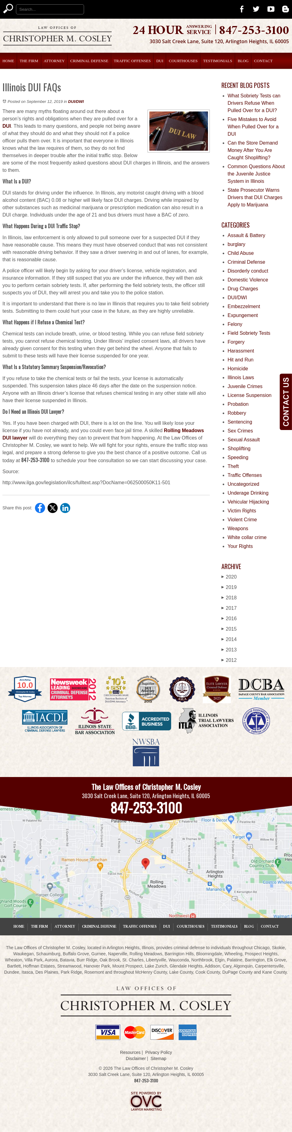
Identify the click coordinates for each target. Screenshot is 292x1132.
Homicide (238, 368)
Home (8, 60)
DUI (159, 60)
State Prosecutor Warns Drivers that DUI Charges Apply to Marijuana (255, 197)
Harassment (241, 350)
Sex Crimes (240, 430)
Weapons (238, 528)
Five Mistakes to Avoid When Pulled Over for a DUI (253, 127)
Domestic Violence (248, 279)
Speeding (238, 457)
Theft (233, 466)
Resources (130, 1052)
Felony (235, 324)
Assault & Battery (246, 235)
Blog (243, 60)
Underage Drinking (248, 493)
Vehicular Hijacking (248, 501)
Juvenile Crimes (245, 386)
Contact (263, 60)
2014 (229, 639)
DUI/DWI (76, 101)
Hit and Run (241, 359)
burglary (236, 244)
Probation (238, 404)
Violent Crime (242, 519)
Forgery (236, 342)
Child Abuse (241, 253)
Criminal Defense (89, 60)
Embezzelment (244, 306)
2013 (229, 649)
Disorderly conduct (248, 271)
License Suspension (249, 395)
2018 (229, 597)
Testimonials (217, 60)
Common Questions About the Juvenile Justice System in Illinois (256, 174)
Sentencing (240, 421)
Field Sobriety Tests (249, 333)
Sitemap (158, 1058)
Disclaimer (136, 1058)
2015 (229, 628)
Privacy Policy (158, 1052)
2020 (229, 576)
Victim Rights (242, 510)
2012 (229, 660)
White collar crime (247, 537)
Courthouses (183, 60)
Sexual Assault (244, 439)
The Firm (29, 60)
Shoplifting (239, 448)
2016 (229, 618)
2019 (229, 587)
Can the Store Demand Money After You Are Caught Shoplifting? (253, 150)
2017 (229, 608)
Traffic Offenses (132, 60)
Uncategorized (243, 484)
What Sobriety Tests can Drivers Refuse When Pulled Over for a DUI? (254, 103)
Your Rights (240, 546)
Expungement (243, 315)
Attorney (54, 60)
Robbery (237, 413)
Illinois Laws (241, 377)
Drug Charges (243, 288)
